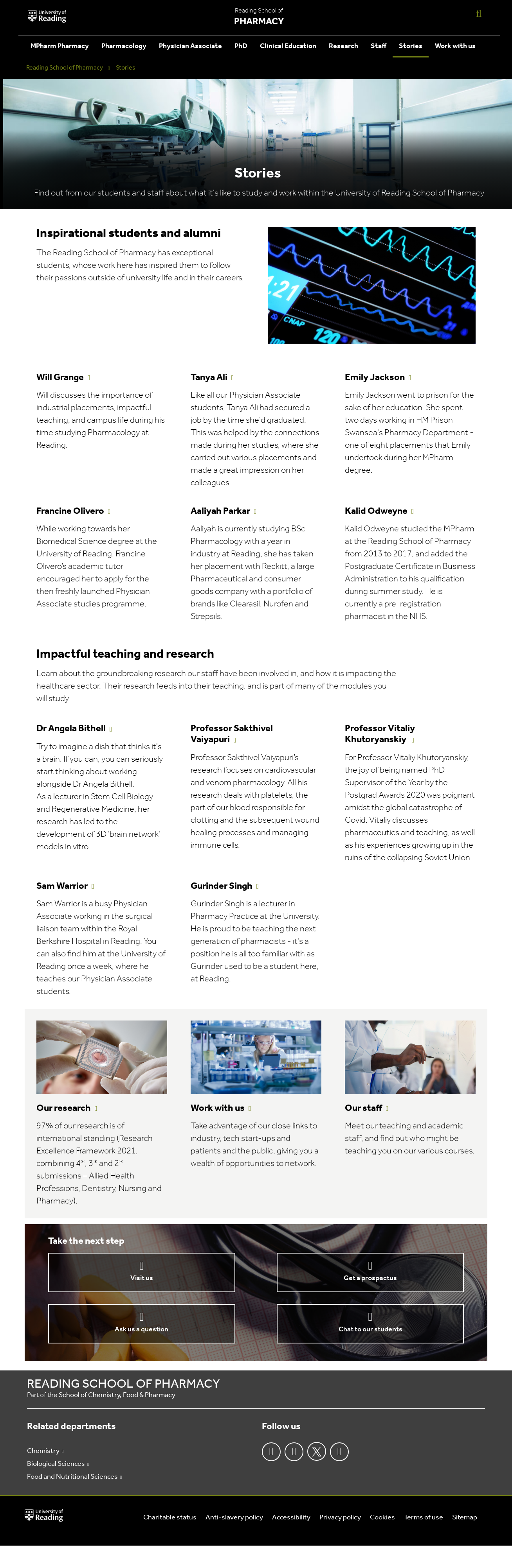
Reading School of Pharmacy (64, 68)
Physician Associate (190, 46)
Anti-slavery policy (234, 1517)
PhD (240, 46)
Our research (63, 1108)
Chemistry (43, 1451)
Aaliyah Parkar (220, 511)
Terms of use (423, 1517)
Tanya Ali (209, 377)
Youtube (339, 1451)
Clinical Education (288, 46)
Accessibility (291, 1517)
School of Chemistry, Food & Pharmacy (117, 1395)
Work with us (455, 46)
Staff (378, 46)
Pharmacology (123, 46)
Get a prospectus (370, 1278)
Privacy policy (340, 1517)
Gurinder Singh (221, 886)
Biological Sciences (56, 1464)
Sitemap (464, 1517)
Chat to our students (370, 1329)
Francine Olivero (70, 511)
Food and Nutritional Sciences (72, 1477)
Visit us (141, 1278)
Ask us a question (141, 1329)
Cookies (382, 1517)
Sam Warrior (62, 886)
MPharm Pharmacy (60, 46)
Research (343, 46)
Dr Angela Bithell (71, 729)
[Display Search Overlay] (479, 13)
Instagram (294, 1451)
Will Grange (60, 377)
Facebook (271, 1451)
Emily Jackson (375, 377)
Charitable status (170, 1517)
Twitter (316, 1451)
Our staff (363, 1108)
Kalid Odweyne (376, 511)
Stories (410, 46)
